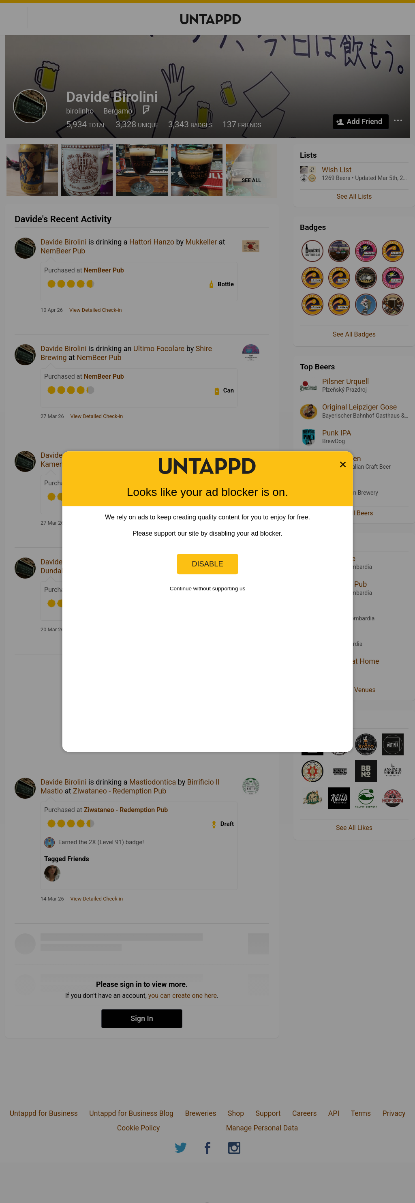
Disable (207, 564)
